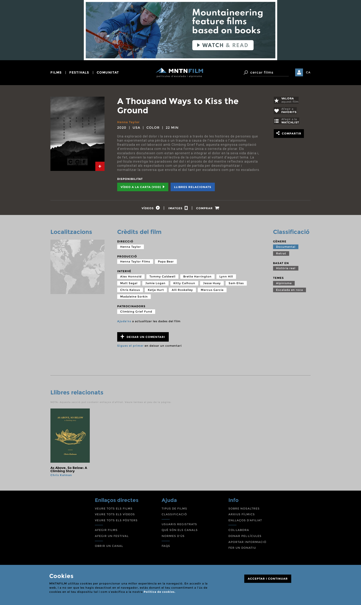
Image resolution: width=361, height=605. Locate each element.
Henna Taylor (129, 122)
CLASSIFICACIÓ (174, 515)
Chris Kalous (130, 291)
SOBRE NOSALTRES (244, 509)
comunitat (108, 72)
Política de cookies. (159, 591)
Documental (285, 248)
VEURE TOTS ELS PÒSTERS (116, 521)
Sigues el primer (130, 347)
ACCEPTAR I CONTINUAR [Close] (268, 578)
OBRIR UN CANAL (109, 547)
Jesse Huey (212, 284)
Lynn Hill (226, 278)
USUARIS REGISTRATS (179, 525)
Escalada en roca (289, 291)
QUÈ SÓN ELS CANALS (180, 531)
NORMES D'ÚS (173, 537)
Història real (285, 269)
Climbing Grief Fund (136, 312)
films (56, 72)
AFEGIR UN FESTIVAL (112, 537)
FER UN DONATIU (242, 549)
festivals (79, 72)
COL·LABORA (238, 531)
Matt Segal (128, 284)
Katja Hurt (156, 291)
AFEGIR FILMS (106, 531)
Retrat (281, 254)
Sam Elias (236, 284)
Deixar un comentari (143, 338)
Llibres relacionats (192, 187)
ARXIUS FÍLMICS (241, 515)
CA (308, 72)
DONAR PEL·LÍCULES (245, 537)
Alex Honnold (131, 278)
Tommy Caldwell (162, 278)
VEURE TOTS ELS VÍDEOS (115, 515)
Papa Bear (166, 263)
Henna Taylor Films (135, 263)
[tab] (100, 166)
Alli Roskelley (182, 291)
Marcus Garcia (212, 291)
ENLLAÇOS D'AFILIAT (245, 521)
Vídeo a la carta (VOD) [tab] (143, 187)
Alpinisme (284, 284)
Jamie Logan (155, 284)
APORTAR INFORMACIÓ (247, 543)
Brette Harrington (197, 278)
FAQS (166, 547)
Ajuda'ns (124, 322)
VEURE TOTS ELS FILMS (114, 509)
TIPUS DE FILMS (174, 509)
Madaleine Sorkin (134, 298)
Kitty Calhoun (184, 284)
